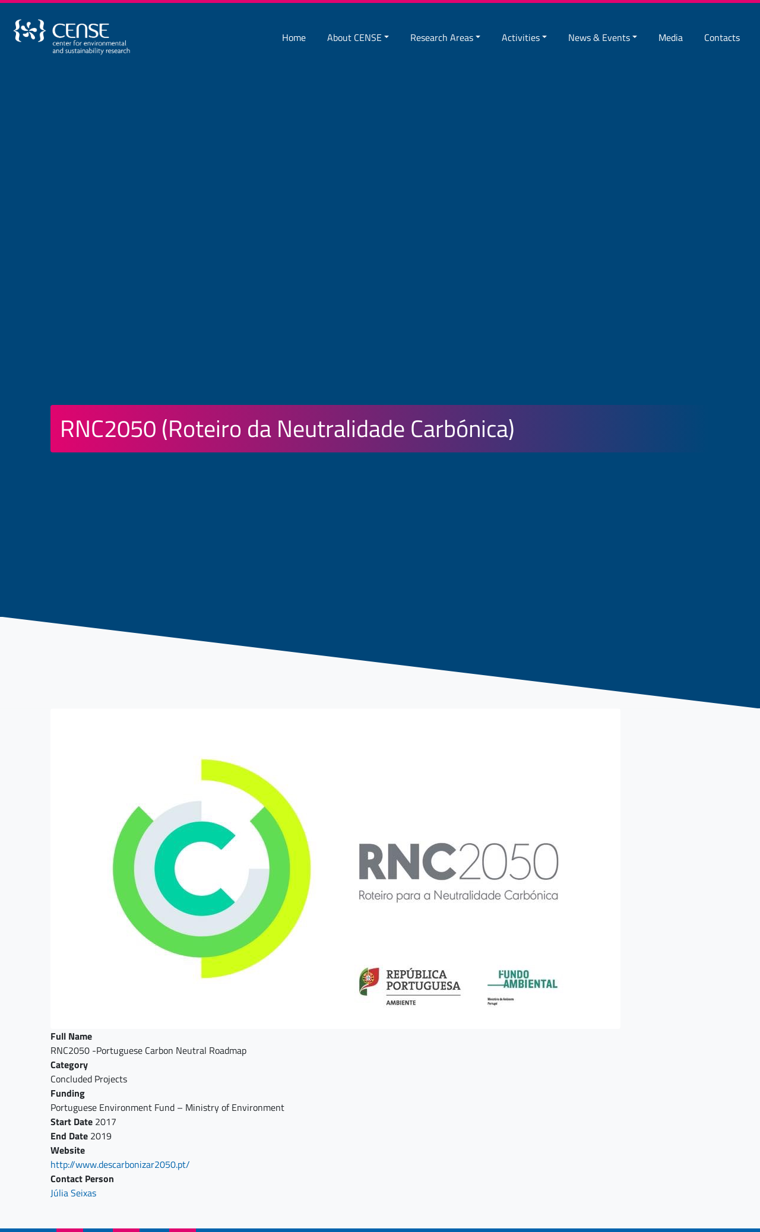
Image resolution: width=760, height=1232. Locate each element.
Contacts (722, 37)
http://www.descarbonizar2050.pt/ (120, 1164)
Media (670, 37)
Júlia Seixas (73, 1193)
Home (294, 37)
